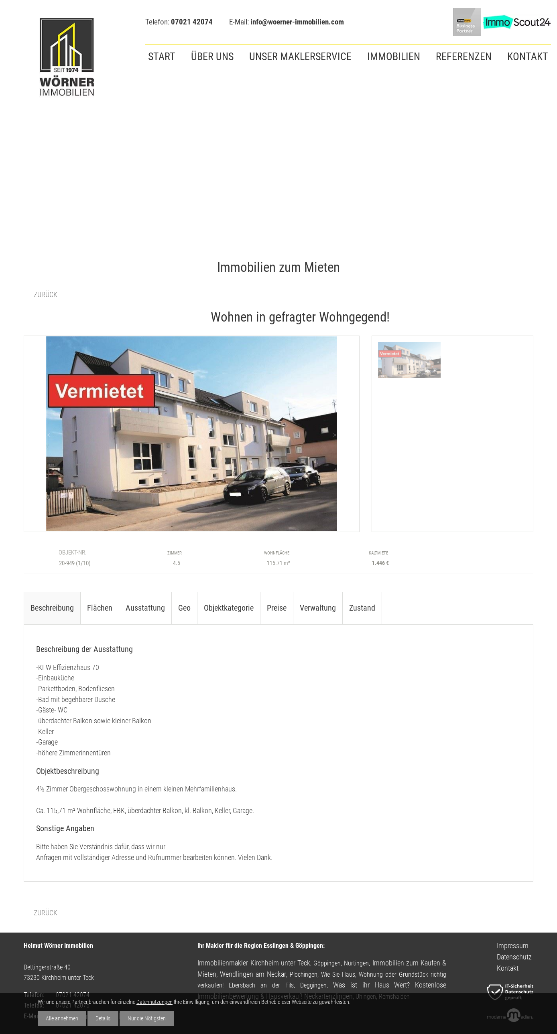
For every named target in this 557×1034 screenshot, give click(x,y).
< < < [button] (43, 435)
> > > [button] (339, 435)
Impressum (513, 945)
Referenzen (464, 57)
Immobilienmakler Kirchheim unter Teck (253, 963)
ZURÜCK (45, 295)
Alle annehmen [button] (62, 1018)
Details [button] (103, 1018)
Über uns (212, 57)
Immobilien (393, 57)
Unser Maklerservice (300, 57)
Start (161, 57)
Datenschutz (514, 957)
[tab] (52, 608)
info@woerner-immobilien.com (297, 21)
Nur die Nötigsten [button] (147, 1018)
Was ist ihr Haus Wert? (371, 985)
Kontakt (527, 57)
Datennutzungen (154, 1002)
